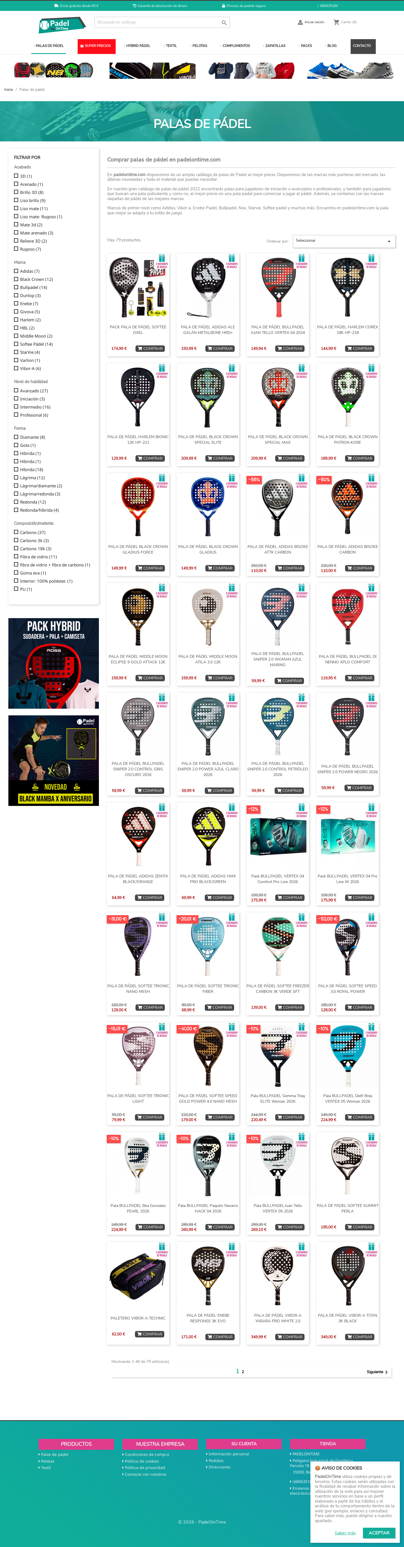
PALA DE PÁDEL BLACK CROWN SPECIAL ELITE (208, 439)
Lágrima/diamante (41, 485)
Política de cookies (142, 1461)
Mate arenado (36, 233)
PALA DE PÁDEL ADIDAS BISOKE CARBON (347, 549)
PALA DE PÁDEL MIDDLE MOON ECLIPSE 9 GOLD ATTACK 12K (138, 659)
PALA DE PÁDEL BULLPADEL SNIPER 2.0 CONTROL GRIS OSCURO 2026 (138, 769)
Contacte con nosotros (146, 1474)
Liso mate (34, 208)
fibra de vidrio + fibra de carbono (55, 565)
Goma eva (33, 573)
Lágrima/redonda (40, 494)
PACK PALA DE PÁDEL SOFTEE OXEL (138, 329)
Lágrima (32, 477)
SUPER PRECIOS (95, 46)
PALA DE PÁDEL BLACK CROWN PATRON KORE (347, 439)
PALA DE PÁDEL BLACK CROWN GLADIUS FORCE (138, 549)
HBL (27, 328)
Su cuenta (244, 1444)
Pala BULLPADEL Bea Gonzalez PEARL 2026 (138, 1208)
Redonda (33, 502)
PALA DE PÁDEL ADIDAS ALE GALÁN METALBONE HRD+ (208, 329)
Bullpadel (33, 287)
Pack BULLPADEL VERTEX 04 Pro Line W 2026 (347, 879)
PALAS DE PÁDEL (49, 46)
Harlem (30, 319)
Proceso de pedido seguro (244, 6)
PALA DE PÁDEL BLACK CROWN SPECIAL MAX (278, 439)
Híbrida (30, 453)
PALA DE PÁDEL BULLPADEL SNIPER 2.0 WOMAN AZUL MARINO (277, 659)
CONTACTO (362, 46)
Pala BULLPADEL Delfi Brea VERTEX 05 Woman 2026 (347, 1098)
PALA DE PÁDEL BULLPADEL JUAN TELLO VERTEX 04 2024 (278, 329)
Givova (30, 311)
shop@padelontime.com (335, 1493)
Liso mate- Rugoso (41, 216)
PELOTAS (198, 46)
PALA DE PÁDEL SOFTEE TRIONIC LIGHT (138, 1098)
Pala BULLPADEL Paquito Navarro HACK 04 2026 (208, 1208)
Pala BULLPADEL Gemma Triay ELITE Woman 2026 (278, 1098)
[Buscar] (162, 22)
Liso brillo (33, 200)
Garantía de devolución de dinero (160, 6)
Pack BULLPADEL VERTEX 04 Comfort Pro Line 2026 (277, 879)
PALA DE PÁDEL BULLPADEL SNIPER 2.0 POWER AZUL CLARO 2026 (208, 769)
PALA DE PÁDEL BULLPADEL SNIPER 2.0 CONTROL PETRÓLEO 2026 (277, 769)
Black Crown (36, 279)
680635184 (328, 6)
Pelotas (47, 1461)
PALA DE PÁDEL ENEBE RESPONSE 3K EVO (208, 1318)
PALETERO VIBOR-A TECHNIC (138, 1318)
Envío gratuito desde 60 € (76, 6)
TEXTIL (170, 46)
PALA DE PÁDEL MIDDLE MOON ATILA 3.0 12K (208, 659)
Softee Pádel (36, 344)
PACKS (305, 46)
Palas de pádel (54, 1454)
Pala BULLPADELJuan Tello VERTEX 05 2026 (278, 1208)
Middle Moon (36, 336)
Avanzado (34, 390)
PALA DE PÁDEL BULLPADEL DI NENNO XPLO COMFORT (348, 659)
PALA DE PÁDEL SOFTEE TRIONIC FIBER (208, 988)
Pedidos (216, 1460)
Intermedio (35, 407)
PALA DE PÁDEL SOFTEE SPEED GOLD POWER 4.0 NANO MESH (208, 1098)
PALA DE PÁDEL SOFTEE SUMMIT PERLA (348, 1208)
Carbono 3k (34, 540)
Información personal (229, 1453)
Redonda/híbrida (39, 510)
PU (26, 589)
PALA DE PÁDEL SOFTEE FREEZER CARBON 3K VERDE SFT (277, 988)
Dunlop (30, 295)
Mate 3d (31, 224)
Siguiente (378, 1372)
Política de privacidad (145, 1467)
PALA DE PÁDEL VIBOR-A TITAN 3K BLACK (347, 1318)
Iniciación (32, 399)
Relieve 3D (33, 241)
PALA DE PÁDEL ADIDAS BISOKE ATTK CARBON (278, 549)
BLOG (331, 46)
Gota (28, 445)
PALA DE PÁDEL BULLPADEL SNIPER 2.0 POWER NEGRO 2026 (347, 769)
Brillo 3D (32, 192)
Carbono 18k (35, 548)
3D (26, 176)
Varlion (30, 360)
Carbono (33, 532)
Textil (46, 1467)
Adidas (30, 271)
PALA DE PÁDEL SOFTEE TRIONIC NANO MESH (138, 988)
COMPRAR (150, 348)
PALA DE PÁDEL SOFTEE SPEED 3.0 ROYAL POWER (347, 988)
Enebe (29, 303)
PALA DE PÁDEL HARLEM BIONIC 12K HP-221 (138, 439)
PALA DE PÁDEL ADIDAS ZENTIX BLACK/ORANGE (138, 879)
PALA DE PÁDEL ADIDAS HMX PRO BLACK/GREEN (208, 879)
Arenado (31, 184)
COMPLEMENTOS (235, 46)
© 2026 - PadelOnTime (202, 1522)
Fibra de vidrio (38, 556)
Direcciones (219, 1467)
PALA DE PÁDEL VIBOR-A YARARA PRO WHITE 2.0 (277, 1318)
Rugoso (30, 249)
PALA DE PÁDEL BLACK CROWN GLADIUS (208, 549)
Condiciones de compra (147, 1454)
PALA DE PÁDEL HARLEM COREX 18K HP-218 (347, 329)
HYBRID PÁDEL (137, 46)
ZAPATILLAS (274, 46)
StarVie (30, 352)
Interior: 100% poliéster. (46, 581)
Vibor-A (30, 368)
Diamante (32, 437)
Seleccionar (344, 241)
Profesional (34, 415)
